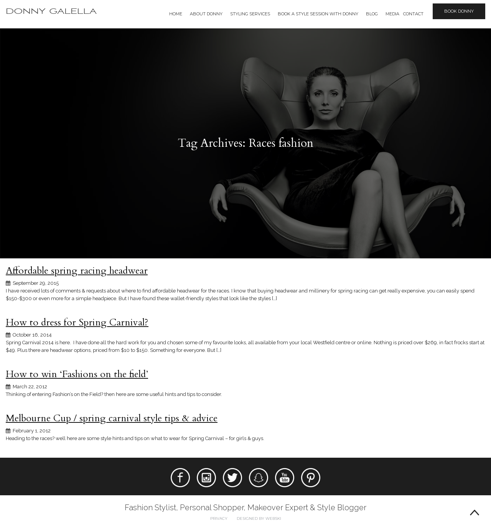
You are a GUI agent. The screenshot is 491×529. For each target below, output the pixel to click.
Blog (372, 13)
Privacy (218, 518)
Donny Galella (51, 11)
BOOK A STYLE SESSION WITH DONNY (318, 13)
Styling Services (250, 13)
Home (175, 13)
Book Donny (459, 11)
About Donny (206, 13)
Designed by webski (259, 518)
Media (392, 13)
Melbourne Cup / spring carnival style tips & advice (111, 418)
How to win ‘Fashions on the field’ (77, 374)
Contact (413, 13)
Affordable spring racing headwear (77, 270)
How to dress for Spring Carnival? (77, 322)
